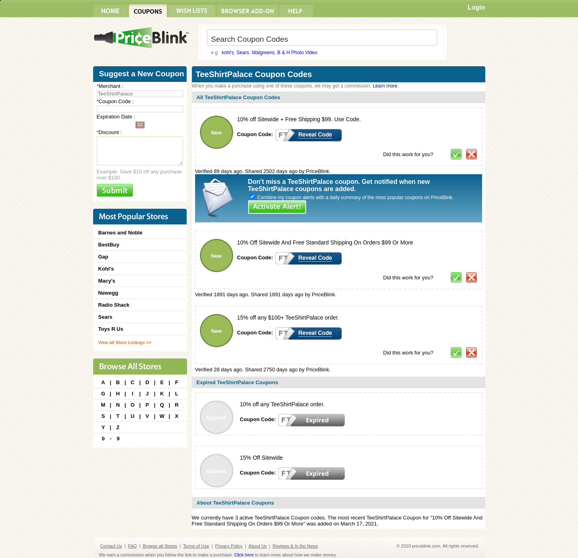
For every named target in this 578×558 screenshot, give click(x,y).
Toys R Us (111, 329)
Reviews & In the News (295, 546)
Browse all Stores (160, 546)
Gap (103, 257)
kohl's (228, 52)
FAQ (132, 546)
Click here (244, 554)
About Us (257, 546)
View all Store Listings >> (124, 342)
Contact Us (111, 546)
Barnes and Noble (120, 233)
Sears (242, 52)
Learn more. (385, 86)
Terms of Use (196, 546)
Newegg (108, 293)
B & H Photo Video (297, 52)
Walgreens (263, 52)
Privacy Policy (228, 546)
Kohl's (106, 269)
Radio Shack (114, 305)
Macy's (107, 281)
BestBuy (109, 245)
